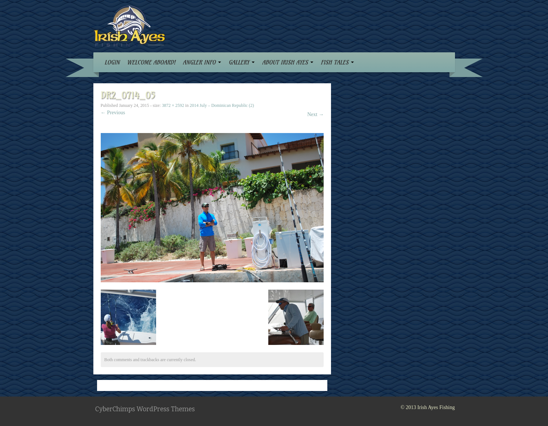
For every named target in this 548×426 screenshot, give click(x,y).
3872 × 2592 (173, 105)
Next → (315, 114)
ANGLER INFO (202, 62)
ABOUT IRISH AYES (287, 62)
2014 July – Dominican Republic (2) (222, 105)
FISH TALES (337, 62)
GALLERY (241, 62)
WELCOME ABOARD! (151, 62)
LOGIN (112, 62)
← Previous (113, 112)
